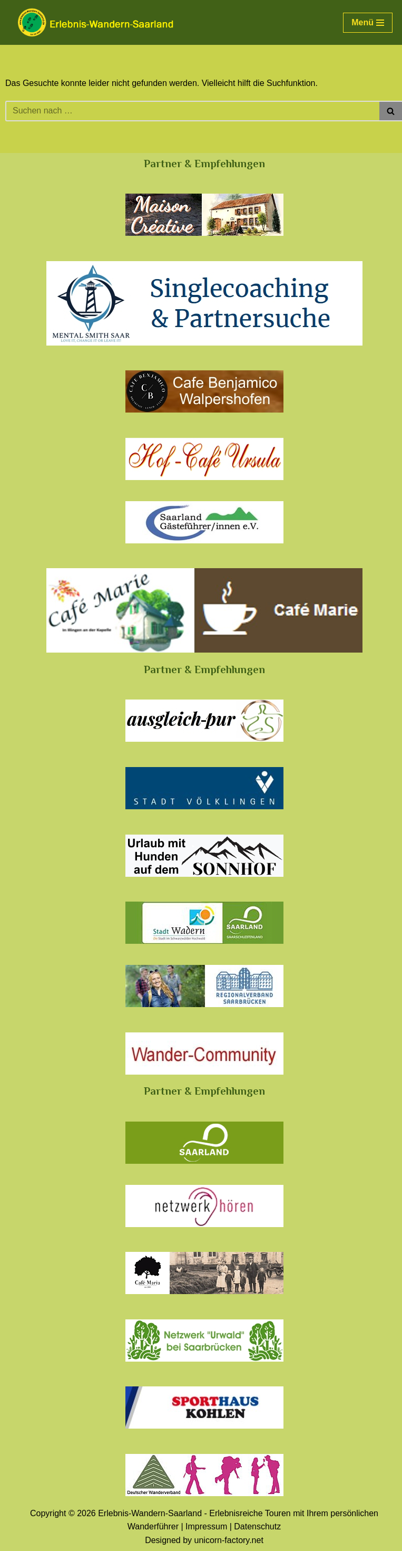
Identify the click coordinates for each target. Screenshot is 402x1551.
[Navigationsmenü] (368, 23)
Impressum (206, 1526)
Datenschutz (257, 1526)
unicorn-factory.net (228, 1540)
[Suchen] (192, 111)
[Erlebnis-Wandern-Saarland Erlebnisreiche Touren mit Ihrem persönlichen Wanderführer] (95, 22)
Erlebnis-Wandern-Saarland (150, 1513)
